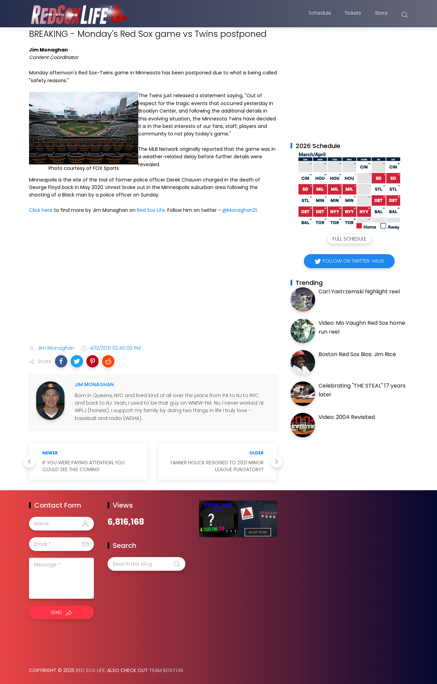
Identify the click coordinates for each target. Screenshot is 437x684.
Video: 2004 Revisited (347, 417)
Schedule (320, 14)
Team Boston (166, 670)
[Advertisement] (153, 286)
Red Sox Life (151, 210)
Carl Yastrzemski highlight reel (359, 291)
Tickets (353, 14)
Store (381, 14)
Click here (41, 210)
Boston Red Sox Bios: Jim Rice (357, 354)
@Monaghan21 (239, 210)
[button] (61, 361)
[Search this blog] (146, 564)
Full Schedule (349, 238)
